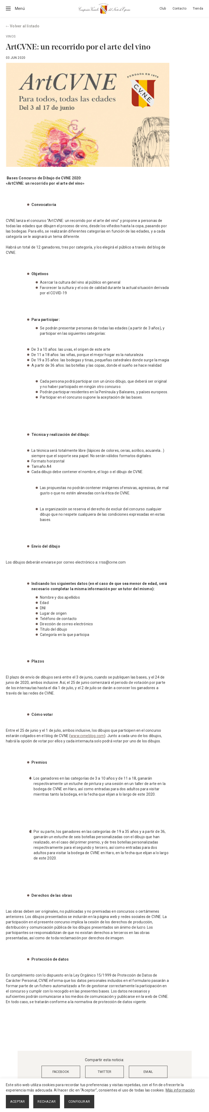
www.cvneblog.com (87, 736)
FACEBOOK (60, 1072)
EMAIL (148, 1072)
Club (162, 8)
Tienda (198, 8)
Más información (180, 1090)
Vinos (10, 36)
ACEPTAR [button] (17, 1101)
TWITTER (104, 1072)
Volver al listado (23, 26)
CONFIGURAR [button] (79, 1101)
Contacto (179, 8)
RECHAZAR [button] (47, 1101)
